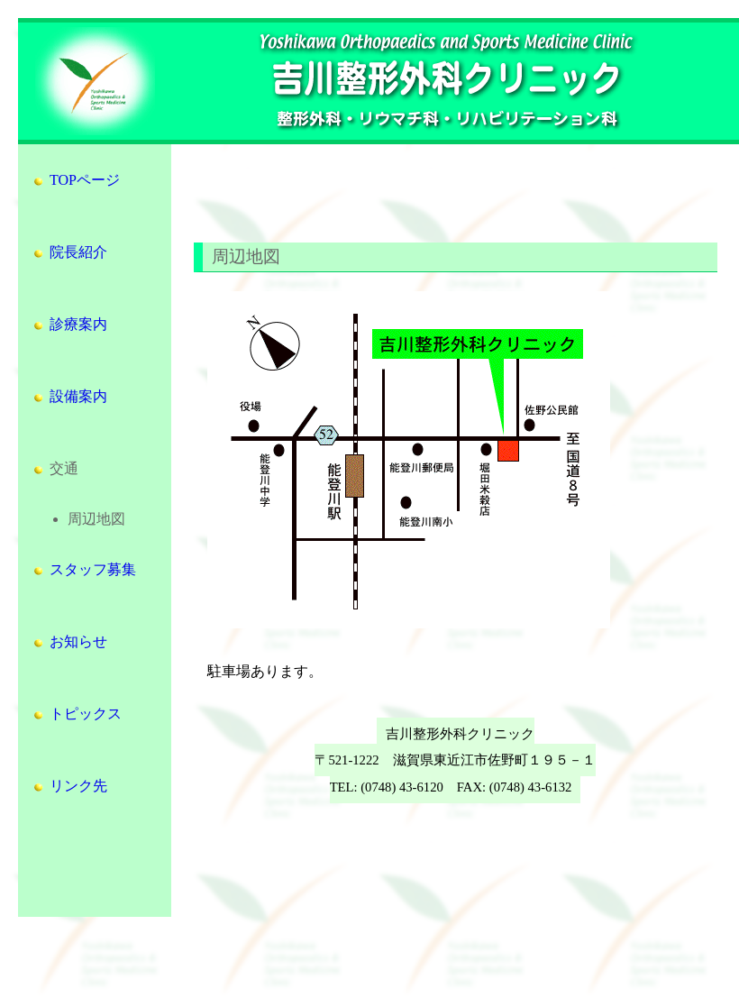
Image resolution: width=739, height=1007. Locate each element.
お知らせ (69, 641)
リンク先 (69, 785)
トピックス (77, 713)
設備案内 (69, 396)
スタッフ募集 (84, 569)
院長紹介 (69, 252)
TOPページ (76, 180)
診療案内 (69, 324)
